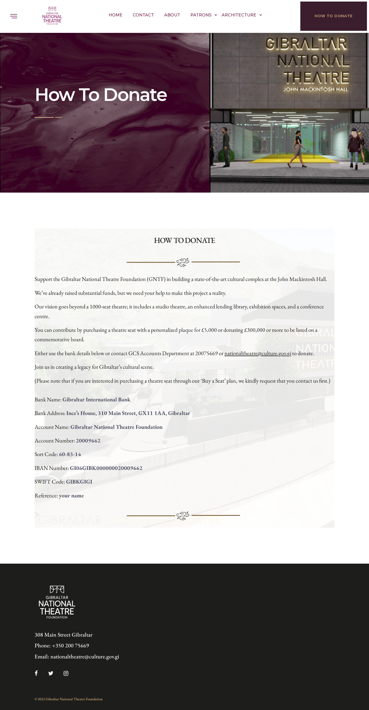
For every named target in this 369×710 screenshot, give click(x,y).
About (172, 15)
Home (115, 15)
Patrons (200, 15)
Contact (143, 15)
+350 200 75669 (70, 645)
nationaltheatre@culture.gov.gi (257, 353)
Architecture (239, 15)
